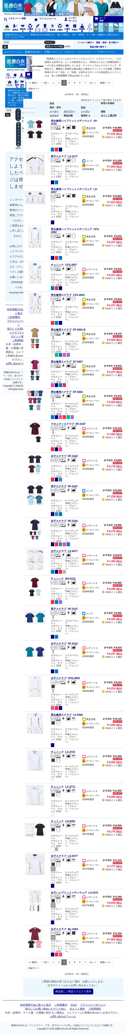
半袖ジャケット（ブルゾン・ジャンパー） (68, 51)
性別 (83, 107)
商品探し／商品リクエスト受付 (73, 991)
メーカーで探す (85, 42)
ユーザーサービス (71, 19)
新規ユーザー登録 (54, 46)
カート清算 (100, 19)
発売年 (84, 115)
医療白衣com (32, 51)
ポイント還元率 (109, 115)
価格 (103, 111)
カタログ (54, 115)
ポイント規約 (18, 336)
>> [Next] (105, 83)
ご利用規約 (18, 340)
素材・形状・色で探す (106, 42)
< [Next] (46, 83)
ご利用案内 (13, 317)
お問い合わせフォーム (18, 363)
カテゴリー (69, 111)
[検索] (27, 42)
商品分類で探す (97, 47)
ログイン (50, 42)
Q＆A (73, 1005)
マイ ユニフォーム (45, 19)
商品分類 (68, 115)
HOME (7, 28)
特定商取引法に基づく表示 (18, 311)
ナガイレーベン (106, 51)
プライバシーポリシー (18, 323)
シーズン (85, 111)
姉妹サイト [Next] (34, 88)
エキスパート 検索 (15, 19)
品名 (52, 103)
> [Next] (93, 83)
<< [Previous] (33, 83)
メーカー (54, 111)
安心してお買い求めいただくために (18, 330)
